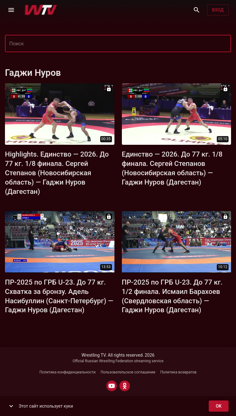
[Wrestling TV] (41, 10)
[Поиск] (196, 9)
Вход (217, 10)
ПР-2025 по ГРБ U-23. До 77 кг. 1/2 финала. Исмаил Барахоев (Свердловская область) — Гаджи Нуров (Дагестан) (172, 296)
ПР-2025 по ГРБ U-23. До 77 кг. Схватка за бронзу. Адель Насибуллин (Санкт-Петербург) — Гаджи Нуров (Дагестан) (59, 296)
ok (219, 406)
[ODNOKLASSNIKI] (124, 386)
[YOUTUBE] (111, 386)
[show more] (11, 406)
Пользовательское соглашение (127, 372)
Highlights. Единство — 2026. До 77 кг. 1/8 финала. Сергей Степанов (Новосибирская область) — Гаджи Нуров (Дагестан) (57, 172)
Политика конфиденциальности (67, 372)
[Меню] (11, 9)
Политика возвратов (178, 372)
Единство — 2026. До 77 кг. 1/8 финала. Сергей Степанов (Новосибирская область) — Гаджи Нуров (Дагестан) (172, 168)
